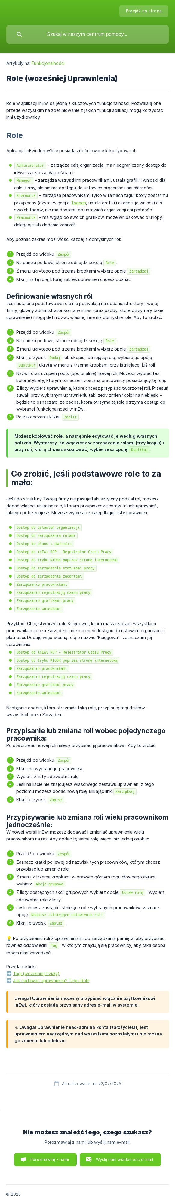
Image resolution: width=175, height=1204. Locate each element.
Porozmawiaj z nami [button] (49, 1159)
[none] (143, 11)
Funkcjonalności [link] (48, 63)
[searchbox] (87, 34)
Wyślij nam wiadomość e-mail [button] (124, 1159)
